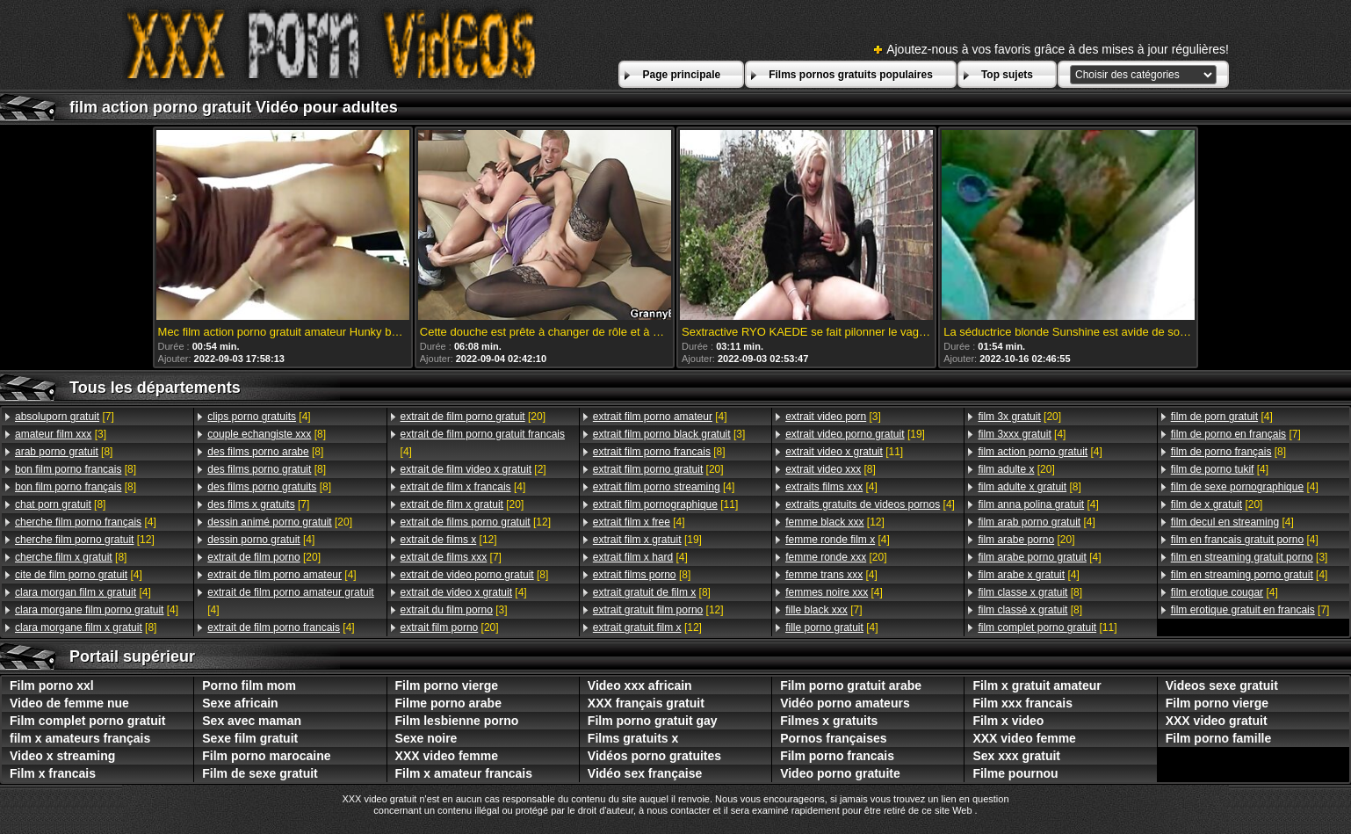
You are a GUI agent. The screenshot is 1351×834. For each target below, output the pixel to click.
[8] (63, 452)
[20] (279, 522)
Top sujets (1007, 75)
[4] (85, 522)
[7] (64, 416)
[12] (85, 539)
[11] (665, 504)
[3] (60, 434)
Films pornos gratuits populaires (851, 75)
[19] (647, 539)
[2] (473, 469)
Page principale (681, 75)
